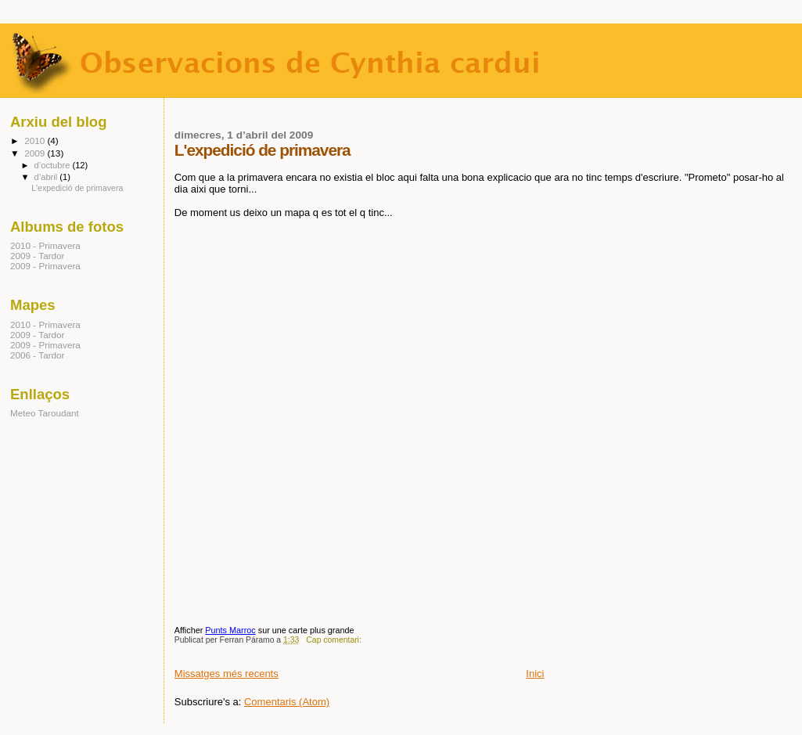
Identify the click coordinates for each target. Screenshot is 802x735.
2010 (35, 140)
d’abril (47, 177)
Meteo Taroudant (44, 413)
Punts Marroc (230, 630)
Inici (535, 673)
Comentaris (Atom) (286, 702)
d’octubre (53, 165)
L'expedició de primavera (262, 150)
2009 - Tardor (37, 255)
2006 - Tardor (37, 355)
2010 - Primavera (45, 245)
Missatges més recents (226, 673)
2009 (35, 153)
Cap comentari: (334, 640)
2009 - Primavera (45, 266)
